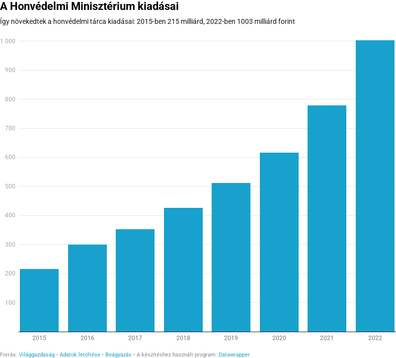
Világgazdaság (37, 355)
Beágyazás (118, 355)
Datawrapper (234, 355)
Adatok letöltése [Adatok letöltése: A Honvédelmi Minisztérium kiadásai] (80, 355)
